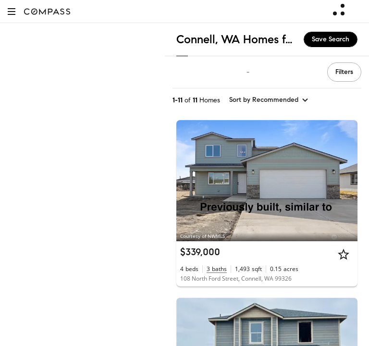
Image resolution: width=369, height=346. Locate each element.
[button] (11, 11)
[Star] (343, 254)
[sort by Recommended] (269, 100)
